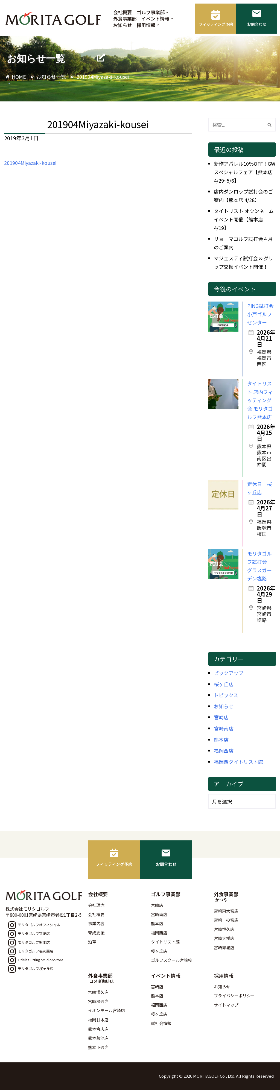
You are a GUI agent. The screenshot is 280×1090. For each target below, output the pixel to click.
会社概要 (122, 12)
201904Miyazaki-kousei (30, 162)
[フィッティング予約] (114, 853)
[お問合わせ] (166, 853)
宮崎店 (221, 717)
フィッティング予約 (114, 864)
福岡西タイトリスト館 (238, 761)
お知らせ (122, 25)
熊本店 (221, 739)
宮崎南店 (224, 728)
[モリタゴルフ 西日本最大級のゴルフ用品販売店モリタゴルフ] (54, 18)
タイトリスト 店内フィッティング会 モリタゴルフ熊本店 (260, 400)
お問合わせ (166, 864)
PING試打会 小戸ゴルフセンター (260, 314)
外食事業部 (124, 18)
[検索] (236, 124)
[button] (167, 12)
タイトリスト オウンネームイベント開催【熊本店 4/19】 (244, 219)
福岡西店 (224, 750)
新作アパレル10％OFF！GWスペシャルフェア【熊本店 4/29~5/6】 (244, 172)
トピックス (226, 695)
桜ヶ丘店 (224, 684)
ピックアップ (228, 672)
